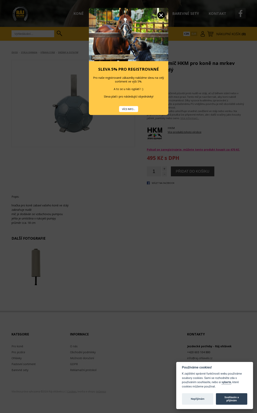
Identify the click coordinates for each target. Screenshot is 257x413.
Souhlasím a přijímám (231, 399)
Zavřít (161, 15)
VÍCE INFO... (128, 109)
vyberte (226, 382)
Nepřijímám (197, 398)
